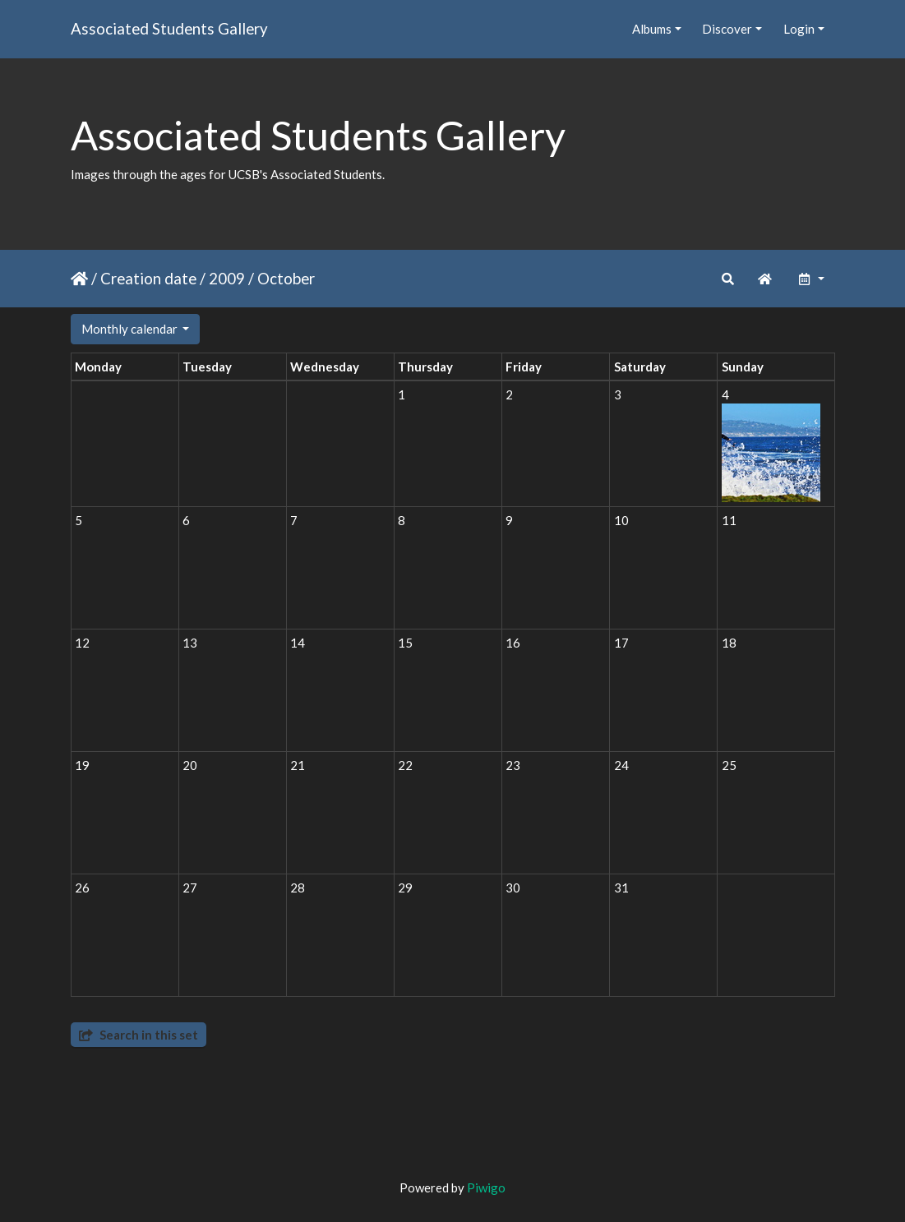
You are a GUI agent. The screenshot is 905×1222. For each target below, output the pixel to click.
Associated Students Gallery (169, 28)
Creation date (148, 278)
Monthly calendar (130, 328)
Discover (727, 28)
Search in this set (138, 1034)
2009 (227, 278)
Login (799, 28)
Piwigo (486, 1187)
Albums (652, 28)
